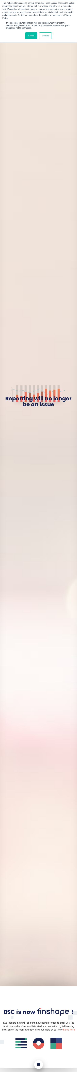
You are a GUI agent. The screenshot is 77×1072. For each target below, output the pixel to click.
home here (69, 1029)
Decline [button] (45, 36)
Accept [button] (31, 36)
